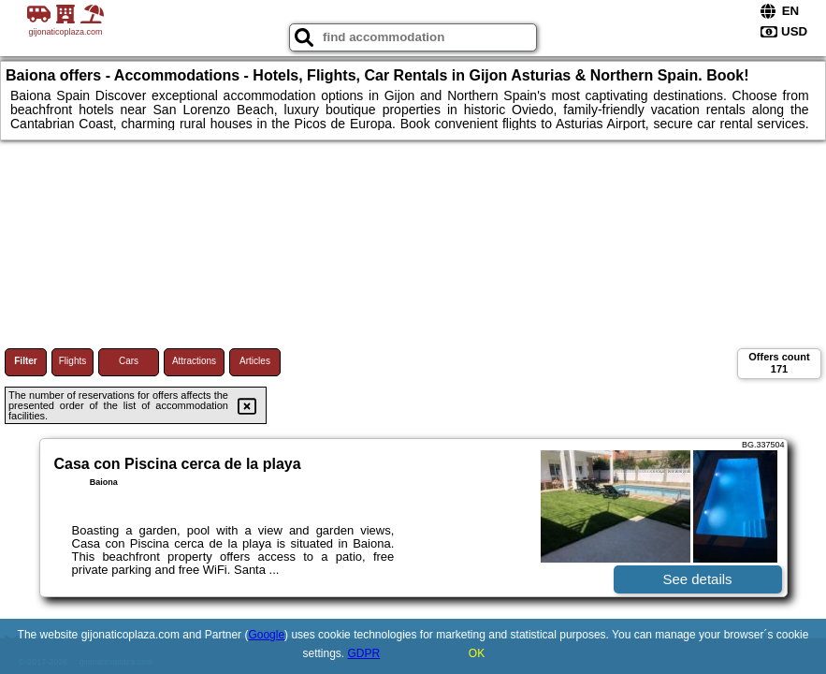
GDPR (364, 653)
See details (697, 579)
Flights (72, 361)
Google (266, 634)
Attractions (194, 361)
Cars (128, 361)
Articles (254, 361)
